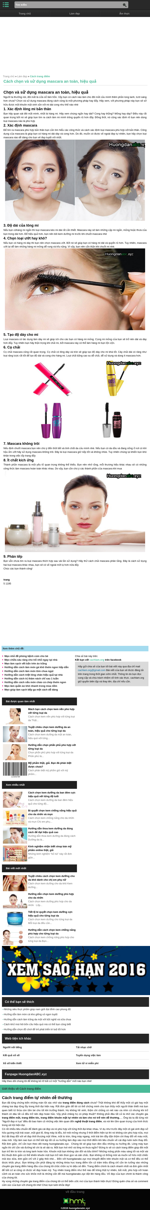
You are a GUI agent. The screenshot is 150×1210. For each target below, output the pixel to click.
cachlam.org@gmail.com (91, 670)
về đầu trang (75, 1191)
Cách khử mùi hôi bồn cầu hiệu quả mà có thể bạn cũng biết (37, 1024)
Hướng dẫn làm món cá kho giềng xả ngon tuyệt (30, 1014)
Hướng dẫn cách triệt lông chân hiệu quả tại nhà (33, 674)
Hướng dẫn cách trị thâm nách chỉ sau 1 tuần (31, 678)
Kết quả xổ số (11, 1055)
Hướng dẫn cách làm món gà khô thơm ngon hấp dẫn (36, 667)
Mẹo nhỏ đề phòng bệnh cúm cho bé (26, 656)
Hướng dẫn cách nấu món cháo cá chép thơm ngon (35, 682)
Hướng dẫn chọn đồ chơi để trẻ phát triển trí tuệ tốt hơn (35, 1029)
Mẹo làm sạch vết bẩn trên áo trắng (25, 663)
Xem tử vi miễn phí (87, 1063)
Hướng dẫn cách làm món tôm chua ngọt (29, 671)
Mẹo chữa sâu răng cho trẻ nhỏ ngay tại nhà (30, 659)
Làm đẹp (75, 13)
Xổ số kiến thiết (12, 1063)
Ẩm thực (124, 13)
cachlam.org (96, 659)
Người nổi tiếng (12, 1047)
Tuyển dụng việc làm (88, 1055)
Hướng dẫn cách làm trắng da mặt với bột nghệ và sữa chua (37, 1019)
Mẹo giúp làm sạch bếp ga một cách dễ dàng (31, 689)
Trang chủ (25, 13)
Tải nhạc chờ (84, 1047)
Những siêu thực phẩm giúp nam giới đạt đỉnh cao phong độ (37, 1009)
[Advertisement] (75, 44)
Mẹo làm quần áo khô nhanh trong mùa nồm (30, 685)
